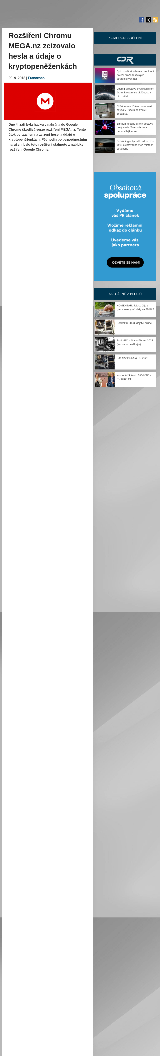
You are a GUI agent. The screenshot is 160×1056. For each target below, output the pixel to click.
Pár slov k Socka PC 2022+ (133, 357)
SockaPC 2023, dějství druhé (134, 323)
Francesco (36, 78)
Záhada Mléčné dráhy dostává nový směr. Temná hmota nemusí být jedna (135, 127)
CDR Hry (125, 60)
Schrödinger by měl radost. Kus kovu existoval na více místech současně (135, 145)
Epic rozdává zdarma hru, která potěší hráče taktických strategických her (135, 75)
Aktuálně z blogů (125, 294)
